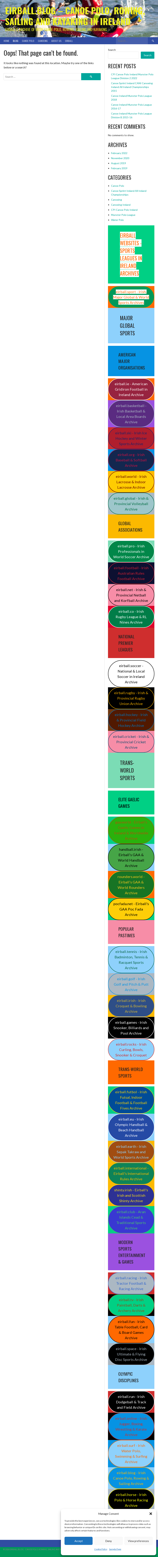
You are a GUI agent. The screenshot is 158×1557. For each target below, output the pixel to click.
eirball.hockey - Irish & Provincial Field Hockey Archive (131, 720)
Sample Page (115, 1549)
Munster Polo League (123, 214)
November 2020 (120, 158)
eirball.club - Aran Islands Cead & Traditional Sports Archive (131, 1220)
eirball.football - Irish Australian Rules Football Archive (131, 573)
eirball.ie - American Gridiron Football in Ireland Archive (131, 389)
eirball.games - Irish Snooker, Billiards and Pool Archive (131, 1027)
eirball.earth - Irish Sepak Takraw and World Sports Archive (131, 1151)
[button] (151, 1513)
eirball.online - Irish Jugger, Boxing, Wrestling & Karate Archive (131, 1426)
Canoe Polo (28, 41)
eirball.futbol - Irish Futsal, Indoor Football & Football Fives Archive (131, 1100)
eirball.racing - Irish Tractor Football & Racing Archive (131, 1283)
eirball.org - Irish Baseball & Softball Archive (131, 460)
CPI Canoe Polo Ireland (124, 209)
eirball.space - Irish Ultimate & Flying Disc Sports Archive (131, 1354)
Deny (108, 1541)
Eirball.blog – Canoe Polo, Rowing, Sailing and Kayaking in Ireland (75, 16)
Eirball (69, 41)
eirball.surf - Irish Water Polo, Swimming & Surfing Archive (131, 1453)
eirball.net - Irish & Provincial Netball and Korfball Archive (131, 595)
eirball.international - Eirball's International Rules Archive (131, 1173)
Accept (78, 1541)
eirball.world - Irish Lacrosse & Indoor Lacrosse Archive (131, 481)
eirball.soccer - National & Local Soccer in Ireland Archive (131, 673)
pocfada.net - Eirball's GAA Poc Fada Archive (131, 909)
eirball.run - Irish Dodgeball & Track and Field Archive (131, 1401)
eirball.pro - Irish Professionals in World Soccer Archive (131, 551)
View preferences (138, 1541)
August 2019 (118, 163)
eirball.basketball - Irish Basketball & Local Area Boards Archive (131, 413)
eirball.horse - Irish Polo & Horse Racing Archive (131, 1500)
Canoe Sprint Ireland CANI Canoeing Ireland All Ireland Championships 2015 (132, 87)
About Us (56, 41)
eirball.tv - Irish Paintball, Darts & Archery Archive (131, 1305)
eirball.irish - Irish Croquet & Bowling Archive (131, 1005)
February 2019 (119, 168)
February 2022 (119, 153)
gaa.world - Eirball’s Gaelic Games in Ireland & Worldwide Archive (131, 830)
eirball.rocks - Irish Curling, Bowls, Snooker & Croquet (131, 1049)
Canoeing (43, 41)
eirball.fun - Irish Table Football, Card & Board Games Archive (131, 1329)
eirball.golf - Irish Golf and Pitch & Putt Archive (131, 984)
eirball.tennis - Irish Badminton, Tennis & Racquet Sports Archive (131, 959)
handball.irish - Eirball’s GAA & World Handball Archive (131, 857)
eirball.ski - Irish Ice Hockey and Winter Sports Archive (131, 438)
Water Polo (117, 219)
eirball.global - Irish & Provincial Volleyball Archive (131, 503)
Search (112, 49)
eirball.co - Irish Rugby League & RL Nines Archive (131, 616)
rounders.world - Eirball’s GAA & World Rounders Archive (131, 884)
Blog (15, 41)
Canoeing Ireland (120, 204)
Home (6, 41)
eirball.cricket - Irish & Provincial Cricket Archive (131, 741)
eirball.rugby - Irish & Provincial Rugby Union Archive (131, 698)
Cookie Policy (100, 1549)
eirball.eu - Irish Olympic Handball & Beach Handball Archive (131, 1127)
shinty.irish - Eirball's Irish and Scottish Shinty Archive (131, 1195)
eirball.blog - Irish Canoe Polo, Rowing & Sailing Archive (131, 1478)
